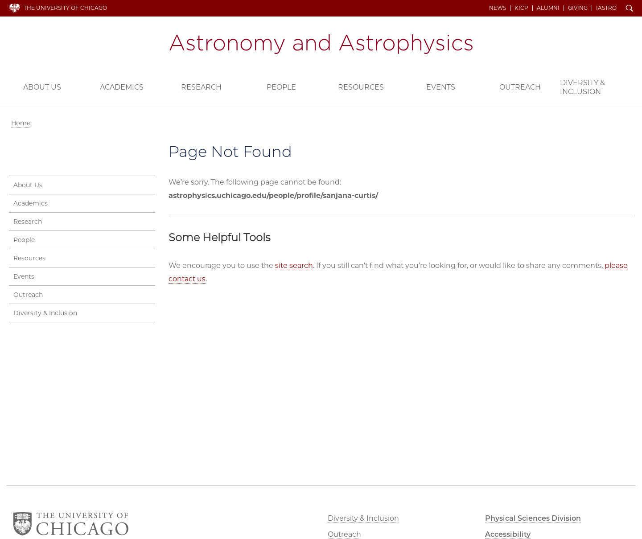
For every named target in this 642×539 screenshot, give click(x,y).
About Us (42, 87)
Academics (122, 87)
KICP (521, 8)
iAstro (606, 8)
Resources (361, 87)
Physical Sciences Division (533, 518)
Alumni (548, 8)
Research (201, 87)
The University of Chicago (65, 7)
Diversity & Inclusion (582, 87)
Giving (578, 8)
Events (440, 87)
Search (629, 9)
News (497, 8)
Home (20, 123)
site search (294, 265)
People (281, 87)
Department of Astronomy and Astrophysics (321, 44)
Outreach (520, 87)
